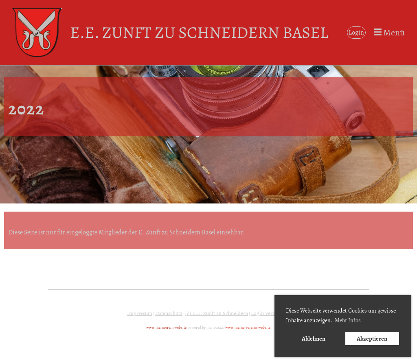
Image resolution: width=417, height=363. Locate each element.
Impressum (139, 313)
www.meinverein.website (166, 327)
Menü (389, 32)
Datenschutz (168, 313)
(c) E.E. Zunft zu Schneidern (216, 313)
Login (356, 32)
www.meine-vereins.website (247, 327)
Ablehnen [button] (313, 339)
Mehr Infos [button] (348, 320)
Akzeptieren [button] (372, 339)
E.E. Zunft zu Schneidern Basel (199, 32)
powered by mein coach (205, 327)
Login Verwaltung (270, 313)
